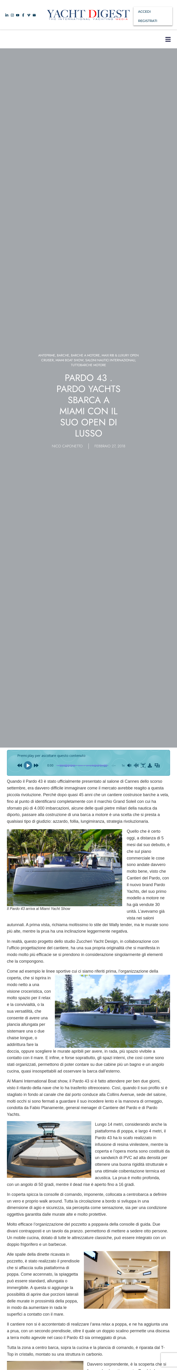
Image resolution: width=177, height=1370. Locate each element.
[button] (167, 39)
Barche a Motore (85, 355)
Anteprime (46, 355)
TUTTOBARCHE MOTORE (88, 365)
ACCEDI (144, 11)
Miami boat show (69, 360)
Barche (63, 355)
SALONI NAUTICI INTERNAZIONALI (110, 360)
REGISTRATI (147, 21)
